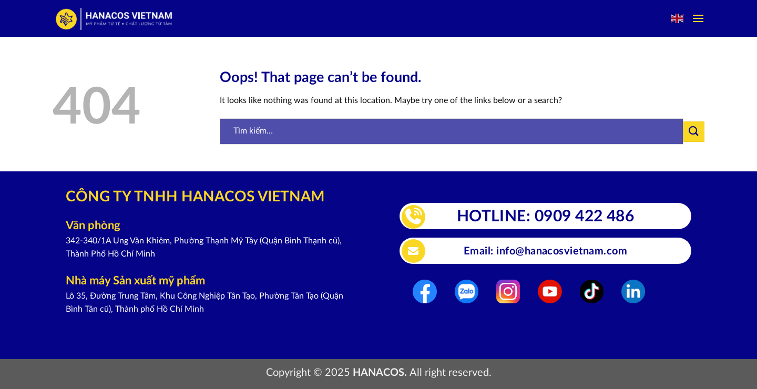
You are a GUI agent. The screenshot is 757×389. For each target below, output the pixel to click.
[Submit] (693, 131)
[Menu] (698, 18)
